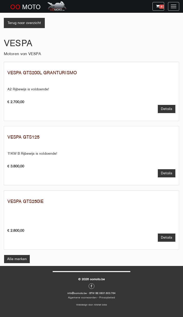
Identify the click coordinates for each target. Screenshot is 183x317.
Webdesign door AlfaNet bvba (91, 304)
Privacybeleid (107, 297)
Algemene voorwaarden (82, 297)
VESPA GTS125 (23, 137)
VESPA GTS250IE (25, 201)
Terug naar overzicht (24, 23)
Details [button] (168, 108)
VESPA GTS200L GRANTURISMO (42, 73)
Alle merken (17, 259)
